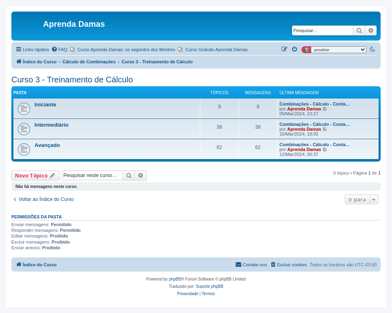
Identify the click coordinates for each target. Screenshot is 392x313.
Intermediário (52, 125)
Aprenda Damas (304, 108)
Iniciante (45, 104)
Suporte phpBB (209, 286)
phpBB (175, 279)
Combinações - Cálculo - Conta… (314, 103)
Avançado (47, 145)
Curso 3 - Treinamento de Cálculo (72, 79)
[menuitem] (59, 49)
